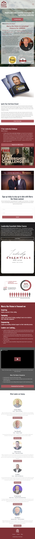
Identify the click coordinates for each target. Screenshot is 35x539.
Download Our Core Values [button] (17, 386)
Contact (18, 534)
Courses (13, 534)
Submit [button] (17, 217)
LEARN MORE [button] (17, 19)
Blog (22, 534)
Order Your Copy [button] (17, 121)
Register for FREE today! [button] (17, 144)
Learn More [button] (17, 238)
